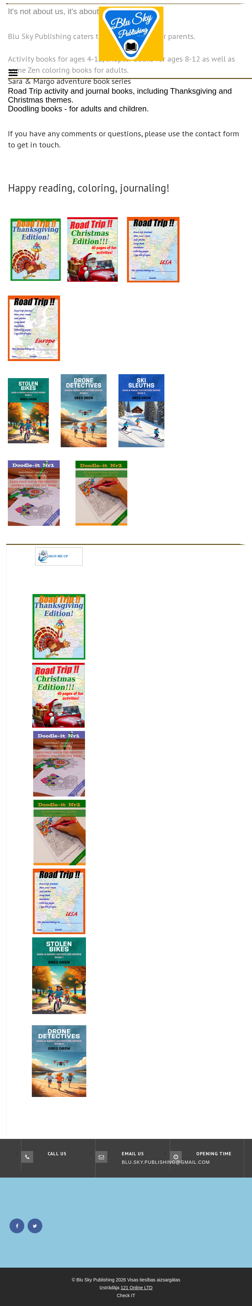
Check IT (126, 1295)
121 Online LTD (137, 1287)
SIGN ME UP (58, 556)
